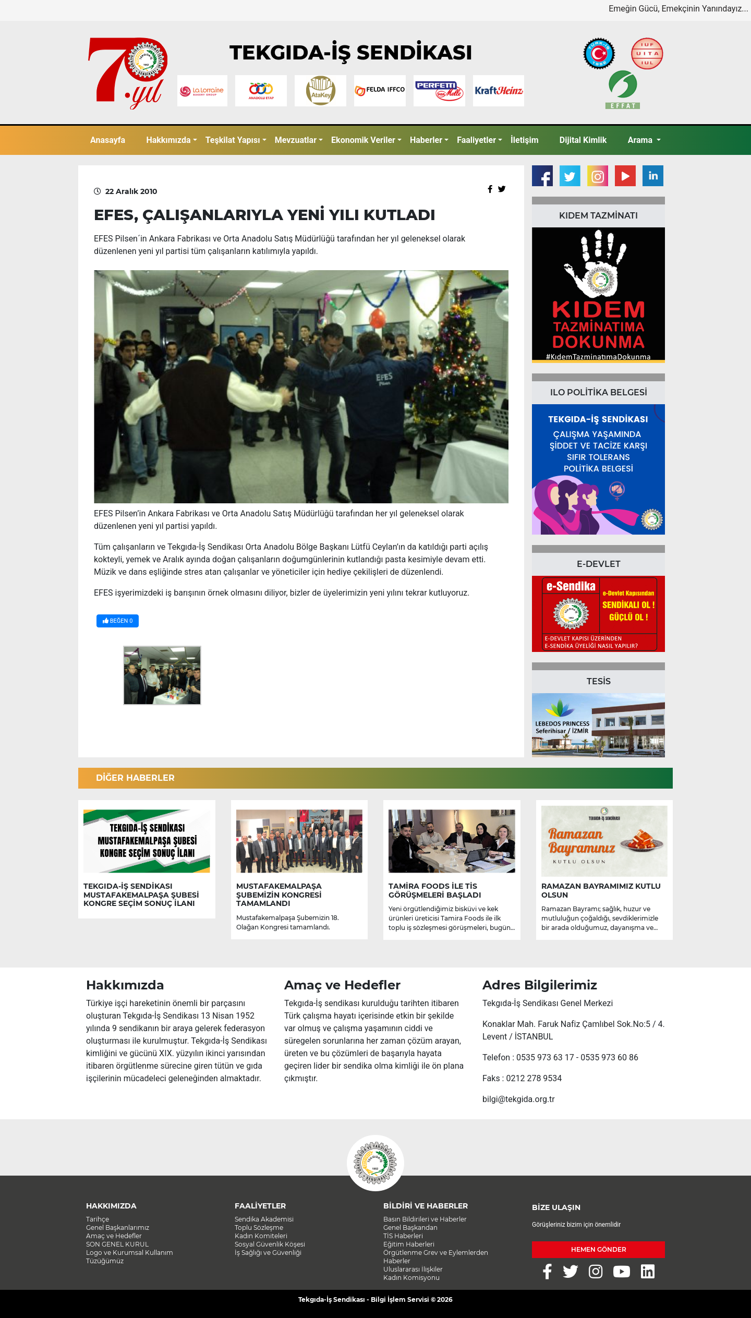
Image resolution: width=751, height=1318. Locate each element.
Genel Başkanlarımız (117, 1227)
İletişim (525, 140)
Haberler (426, 140)
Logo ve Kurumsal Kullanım (129, 1252)
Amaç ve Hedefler (114, 1236)
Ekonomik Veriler (363, 140)
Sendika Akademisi (264, 1219)
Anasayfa (107, 140)
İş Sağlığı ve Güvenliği (268, 1252)
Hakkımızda (168, 140)
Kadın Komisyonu (411, 1277)
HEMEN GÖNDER (598, 1249)
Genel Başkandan (410, 1227)
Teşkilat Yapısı (232, 140)
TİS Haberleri (403, 1236)
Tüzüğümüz (105, 1261)
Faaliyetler (476, 140)
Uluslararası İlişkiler (413, 1269)
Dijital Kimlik (583, 140)
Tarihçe (97, 1219)
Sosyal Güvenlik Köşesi (270, 1244)
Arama (641, 140)
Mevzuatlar (296, 140)
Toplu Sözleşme (259, 1227)
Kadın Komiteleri (261, 1236)
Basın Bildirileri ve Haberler (425, 1219)
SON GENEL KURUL (117, 1244)
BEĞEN (117, 621)
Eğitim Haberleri (408, 1244)
